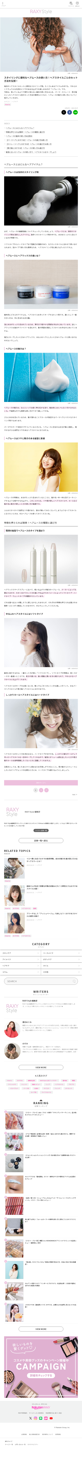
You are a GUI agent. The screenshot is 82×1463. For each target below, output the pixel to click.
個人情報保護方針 (34, 1434)
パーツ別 (26, 1088)
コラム (5, 972)
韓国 (73, 1080)
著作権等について (47, 1434)
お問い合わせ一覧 (20, 1444)
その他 (45, 972)
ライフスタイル (46, 1092)
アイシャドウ (12, 1084)
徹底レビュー (36, 1084)
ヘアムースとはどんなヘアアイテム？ (20, 128)
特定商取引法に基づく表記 (54, 1413)
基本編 (65, 1080)
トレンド (24, 1084)
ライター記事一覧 (41, 830)
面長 (34, 908)
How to (7, 104)
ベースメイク (48, 953)
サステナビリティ (33, 1444)
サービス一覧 (9, 1444)
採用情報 (58, 1434)
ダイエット (68, 1088)
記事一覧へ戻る (41, 840)
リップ (48, 1084)
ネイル (45, 965)
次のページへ (41, 783)
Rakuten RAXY (13, 4)
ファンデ (57, 1088)
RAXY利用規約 (22, 1413)
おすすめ (16, 908)
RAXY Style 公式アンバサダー (48, 1080)
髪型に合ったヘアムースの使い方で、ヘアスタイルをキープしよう (31, 152)
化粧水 (36, 1088)
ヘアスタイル (26, 908)
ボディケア (47, 959)
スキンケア (6, 953)
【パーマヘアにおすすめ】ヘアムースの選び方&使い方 (27, 140)
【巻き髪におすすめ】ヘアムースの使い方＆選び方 (25, 148)
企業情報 (24, 1434)
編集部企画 (31, 1080)
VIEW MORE (41, 1067)
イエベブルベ (14, 1088)
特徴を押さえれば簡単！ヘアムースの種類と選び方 (25, 132)
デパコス (46, 1088)
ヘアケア (15, 101)
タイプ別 (33, 1092)
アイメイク (6, 959)
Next (74, 794)
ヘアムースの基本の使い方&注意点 (19, 136)
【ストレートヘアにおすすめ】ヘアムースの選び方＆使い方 (29, 144)
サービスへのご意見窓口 (36, 1413)
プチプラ (71, 1084)
